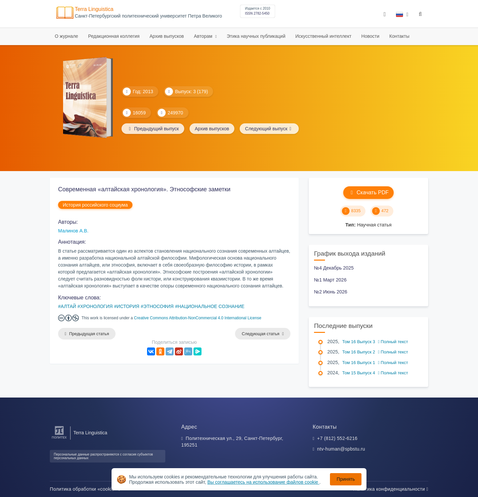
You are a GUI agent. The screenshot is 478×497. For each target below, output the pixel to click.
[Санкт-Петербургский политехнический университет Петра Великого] (59, 439)
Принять (346, 479)
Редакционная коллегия (113, 36)
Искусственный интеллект (323, 36)
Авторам (204, 36)
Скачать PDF (368, 192)
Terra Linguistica (94, 9)
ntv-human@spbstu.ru (341, 449)
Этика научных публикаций (256, 36)
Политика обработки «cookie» (85, 489)
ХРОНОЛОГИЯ (96, 306)
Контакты (399, 36)
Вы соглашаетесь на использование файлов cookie (263, 482)
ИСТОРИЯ (128, 306)
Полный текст (393, 341)
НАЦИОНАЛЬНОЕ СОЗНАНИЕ (211, 306)
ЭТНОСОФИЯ (158, 306)
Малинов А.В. (73, 230)
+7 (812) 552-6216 (337, 438)
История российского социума (95, 205)
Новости (370, 36)
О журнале (66, 36)
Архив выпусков (166, 36)
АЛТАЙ (68, 306)
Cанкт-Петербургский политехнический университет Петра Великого (148, 16)
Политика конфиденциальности (390, 489)
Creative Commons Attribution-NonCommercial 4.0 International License (198, 318)
